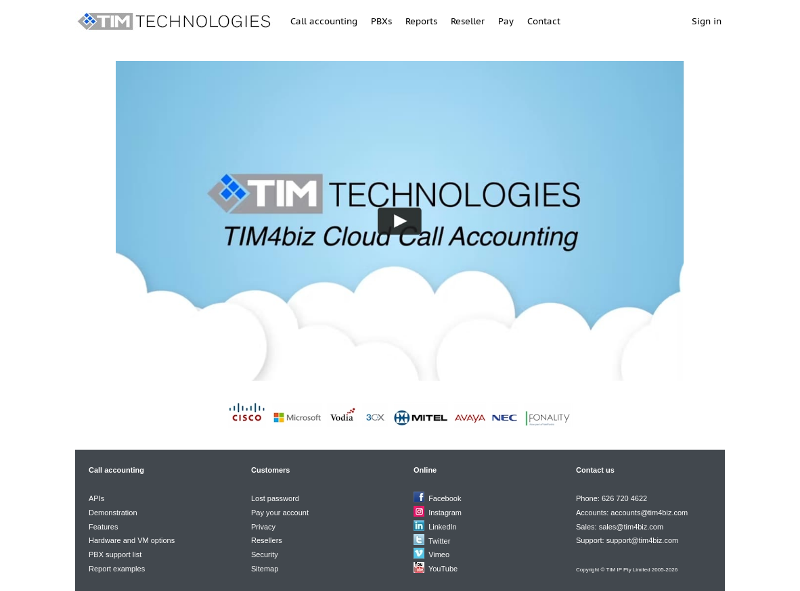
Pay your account (280, 513)
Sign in (706, 21)
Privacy (263, 527)
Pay (506, 21)
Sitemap (264, 569)
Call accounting (323, 21)
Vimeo (438, 554)
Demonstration (113, 513)
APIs (96, 498)
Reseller (468, 21)
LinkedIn (442, 527)
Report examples (117, 569)
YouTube (443, 569)
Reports (421, 21)
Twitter (439, 541)
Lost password (275, 498)
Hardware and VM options (132, 540)
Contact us (595, 470)
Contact (543, 21)
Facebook (444, 498)
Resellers (266, 540)
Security (264, 554)
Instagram (445, 513)
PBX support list (115, 554)
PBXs (381, 21)
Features (103, 527)
